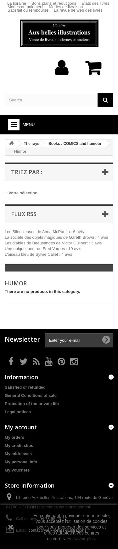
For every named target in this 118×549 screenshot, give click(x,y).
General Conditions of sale (31, 395)
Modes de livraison (66, 6)
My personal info (21, 462)
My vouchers (17, 470)
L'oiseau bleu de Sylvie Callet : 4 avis (38, 254)
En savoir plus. (81, 538)
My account (21, 427)
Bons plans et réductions (53, 3)
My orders (14, 437)
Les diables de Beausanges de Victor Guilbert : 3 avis (53, 243)
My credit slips (19, 445)
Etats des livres (95, 3)
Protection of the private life (32, 403)
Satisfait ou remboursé (28, 10)
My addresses (18, 453)
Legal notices (18, 411)
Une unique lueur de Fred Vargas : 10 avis (43, 248)
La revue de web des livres (78, 10)
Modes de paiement (25, 6)
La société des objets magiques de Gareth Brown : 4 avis (56, 237)
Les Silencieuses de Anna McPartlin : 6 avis (44, 231)
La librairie (16, 3)
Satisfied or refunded (25, 387)
